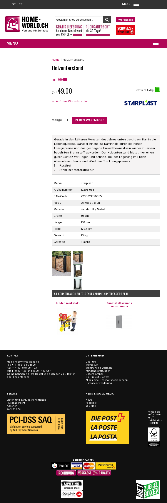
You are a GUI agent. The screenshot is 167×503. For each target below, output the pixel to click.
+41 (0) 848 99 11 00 (24, 365)
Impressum (92, 365)
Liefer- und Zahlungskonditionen (26, 400)
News (89, 400)
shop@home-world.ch (26, 362)
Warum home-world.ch (99, 368)
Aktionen (12, 406)
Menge (57, 120)
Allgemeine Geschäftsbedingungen (107, 380)
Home (56, 60)
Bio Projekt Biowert (97, 377)
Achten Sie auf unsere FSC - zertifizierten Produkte (154, 417)
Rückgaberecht (16, 403)
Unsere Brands (95, 374)
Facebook (91, 403)
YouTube (91, 406)
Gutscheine (14, 409)
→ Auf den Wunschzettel (69, 101)
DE (14, 4)
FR (21, 4)
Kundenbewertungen (98, 371)
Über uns (91, 362)
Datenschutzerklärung (99, 383)
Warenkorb (125, 20)
